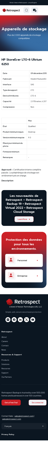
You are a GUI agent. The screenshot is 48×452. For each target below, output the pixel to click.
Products (5, 360)
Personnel (24, 260)
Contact (5, 345)
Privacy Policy (7, 434)
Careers (4, 341)
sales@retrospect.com (24, 416)
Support (4, 373)
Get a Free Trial (11, 402)
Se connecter (37, 402)
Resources (5, 368)
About (4, 337)
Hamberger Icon (44, 10)
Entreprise (24, 276)
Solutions (5, 364)
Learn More (24, 219)
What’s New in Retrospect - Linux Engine (23, 2)
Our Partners (6, 377)
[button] (34, 10)
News (3, 350)
